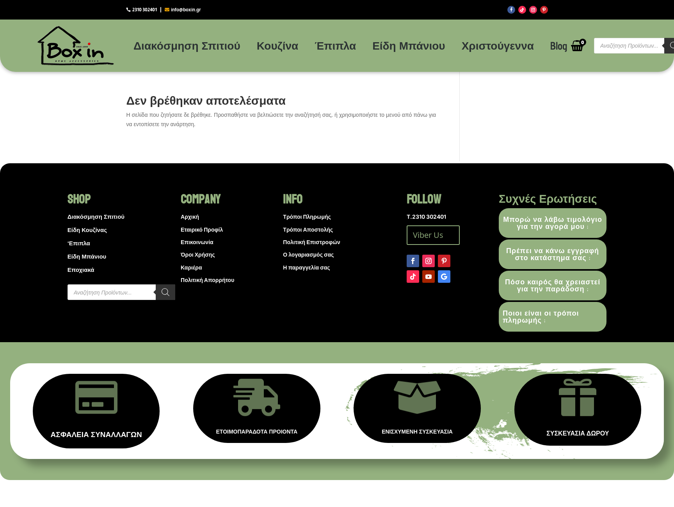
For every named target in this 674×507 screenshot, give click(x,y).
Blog (558, 45)
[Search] (165, 292)
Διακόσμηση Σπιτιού (186, 45)
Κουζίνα (277, 45)
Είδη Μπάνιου (408, 45)
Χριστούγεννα (498, 45)
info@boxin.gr (186, 9)
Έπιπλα (335, 45)
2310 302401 (144, 9)
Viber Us (428, 235)
